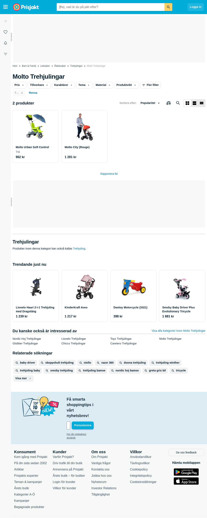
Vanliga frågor (101, 446)
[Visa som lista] (194, 103)
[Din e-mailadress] (92, 409)
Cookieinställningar (143, 465)
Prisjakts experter (26, 458)
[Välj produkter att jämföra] (168, 103)
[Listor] (5, 32)
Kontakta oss (100, 452)
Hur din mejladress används (81, 417)
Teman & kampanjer (28, 465)
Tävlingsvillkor (140, 446)
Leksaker (45, 66)
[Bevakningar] (5, 43)
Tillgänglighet (100, 477)
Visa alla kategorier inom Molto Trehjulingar (178, 330)
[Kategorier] (5, 7)
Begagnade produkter (29, 490)
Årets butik (21, 471)
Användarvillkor (140, 439)
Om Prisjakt (99, 439)
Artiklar (19, 452)
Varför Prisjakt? (63, 439)
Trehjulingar (76, 66)
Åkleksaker (60, 66)
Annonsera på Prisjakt (68, 452)
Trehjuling (79, 248)
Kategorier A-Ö (24, 477)
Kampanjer (21, 483)
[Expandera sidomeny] (5, 21)
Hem (15, 66)
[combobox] (110, 7)
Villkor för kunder (64, 471)
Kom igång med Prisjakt (30, 439)
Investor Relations (103, 471)
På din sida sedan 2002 (30, 446)
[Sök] (168, 7)
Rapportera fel (109, 173)
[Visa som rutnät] (187, 103)
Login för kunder (64, 465)
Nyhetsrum (98, 465)
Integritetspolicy (141, 458)
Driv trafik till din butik (67, 446)
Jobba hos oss (101, 458)
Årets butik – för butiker (69, 458)
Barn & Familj (29, 66)
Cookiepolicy (139, 452)
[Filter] (5, 54)
